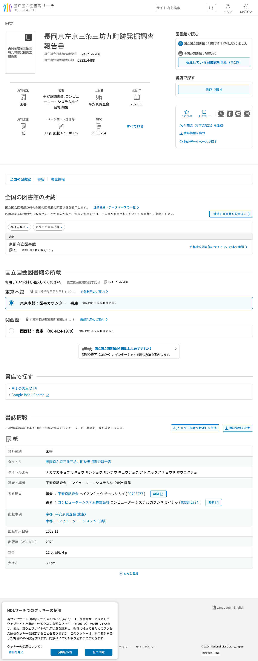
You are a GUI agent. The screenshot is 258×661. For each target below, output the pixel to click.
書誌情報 (58, 179)
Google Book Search (30, 394)
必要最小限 (64, 652)
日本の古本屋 (24, 388)
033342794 (189, 502)
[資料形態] (49, 226)
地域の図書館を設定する (232, 214)
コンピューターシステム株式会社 (83, 502)
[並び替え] (19, 226)
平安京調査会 (68, 493)
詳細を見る (16, 652)
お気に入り (186, 113)
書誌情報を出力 (192, 133)
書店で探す (214, 89)
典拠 (158, 494)
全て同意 (99, 652)
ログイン (246, 8)
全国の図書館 (20, 179)
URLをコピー (204, 113)
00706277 (135, 493)
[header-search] (186, 7)
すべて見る (135, 126)
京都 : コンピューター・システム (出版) (76, 520)
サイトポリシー (146, 647)
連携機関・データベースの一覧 (117, 207)
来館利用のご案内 (95, 291)
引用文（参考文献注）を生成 (201, 125)
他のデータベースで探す (198, 141)
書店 (40, 179)
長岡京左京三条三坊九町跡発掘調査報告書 (78, 461)
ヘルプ (227, 8)
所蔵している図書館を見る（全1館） (214, 62)
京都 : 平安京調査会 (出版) (66, 514)
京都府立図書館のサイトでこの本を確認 (219, 246)
